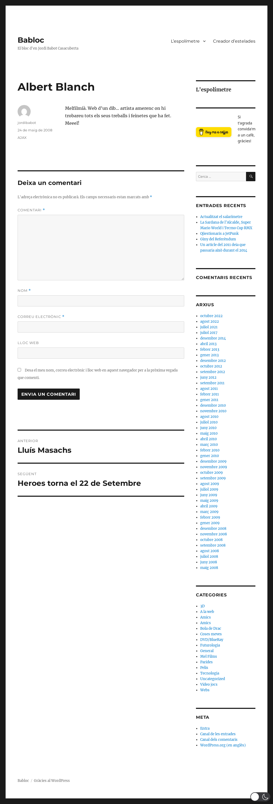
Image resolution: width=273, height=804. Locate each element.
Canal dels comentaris (219, 739)
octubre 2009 (211, 472)
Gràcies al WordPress (52, 780)
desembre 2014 (213, 338)
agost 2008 (209, 551)
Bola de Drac (210, 628)
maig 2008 (209, 567)
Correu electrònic (41, 316)
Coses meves (211, 634)
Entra (205, 728)
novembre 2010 (213, 411)
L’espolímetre (185, 41)
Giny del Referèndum (218, 239)
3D (202, 606)
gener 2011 (209, 400)
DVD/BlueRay (211, 639)
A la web (207, 611)
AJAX (22, 137)
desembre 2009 (213, 461)
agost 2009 (209, 484)
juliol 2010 (209, 422)
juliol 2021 (209, 327)
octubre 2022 (211, 316)
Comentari (31, 210)
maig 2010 (209, 433)
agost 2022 (209, 321)
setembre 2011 (212, 383)
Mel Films (208, 656)
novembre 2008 (213, 534)
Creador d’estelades (234, 41)
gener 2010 (209, 456)
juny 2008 (208, 562)
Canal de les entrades (218, 734)
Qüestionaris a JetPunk (219, 233)
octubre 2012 (211, 366)
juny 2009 (208, 495)
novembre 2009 (213, 467)
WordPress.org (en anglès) (223, 745)
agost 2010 (209, 416)
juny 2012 (208, 377)
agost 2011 (209, 388)
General (207, 651)
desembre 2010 (213, 405)
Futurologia (210, 645)
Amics (205, 617)
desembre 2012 (213, 360)
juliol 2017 (209, 332)
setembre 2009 (213, 478)
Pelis (204, 667)
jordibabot (27, 122)
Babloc (31, 40)
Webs (205, 690)
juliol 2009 (209, 489)
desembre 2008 (213, 528)
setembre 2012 (212, 372)
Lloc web (28, 343)
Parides (206, 662)
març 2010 (209, 444)
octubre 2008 (211, 540)
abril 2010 (208, 439)
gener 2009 (210, 523)
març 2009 (209, 512)
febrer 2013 (209, 349)
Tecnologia (209, 673)
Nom (24, 290)
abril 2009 (209, 506)
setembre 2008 (213, 545)
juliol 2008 (209, 556)
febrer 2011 (209, 394)
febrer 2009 (210, 517)
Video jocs (209, 684)
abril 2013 (208, 344)
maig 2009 (209, 500)
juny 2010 (208, 428)
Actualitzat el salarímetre (221, 217)
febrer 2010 (209, 450)
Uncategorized (212, 679)
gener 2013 (209, 355)
